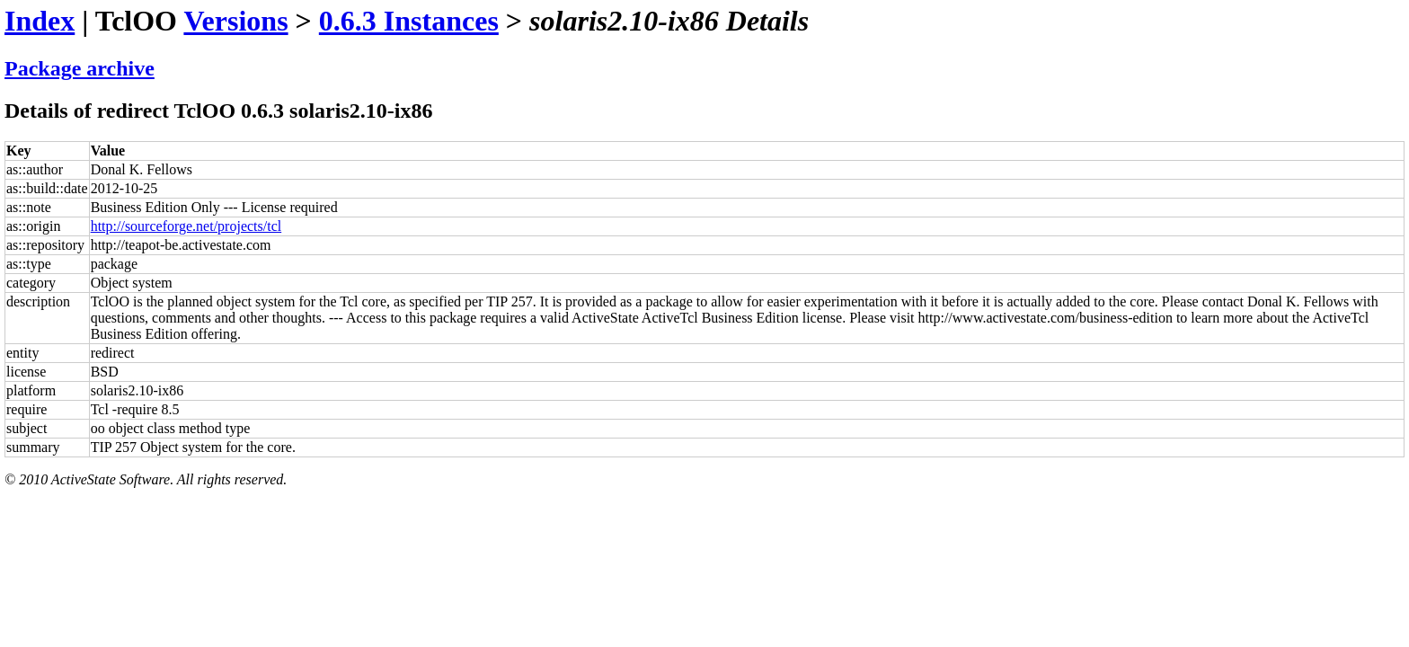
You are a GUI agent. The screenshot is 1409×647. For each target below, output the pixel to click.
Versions (235, 20)
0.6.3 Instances (409, 20)
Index (39, 20)
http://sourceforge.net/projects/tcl (186, 226)
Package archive (79, 68)
